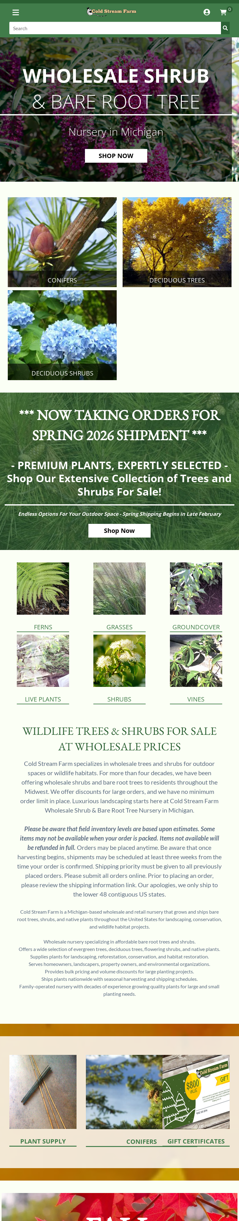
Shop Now (119, 530)
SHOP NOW (116, 155)
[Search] (119, 28)
